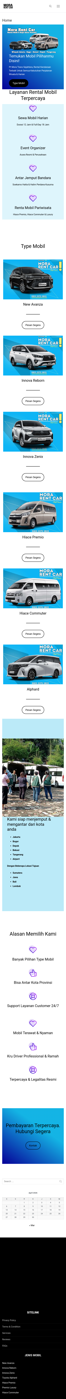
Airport (16, 859)
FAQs (4, 1345)
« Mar (32, 1225)
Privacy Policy (9, 1320)
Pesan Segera (33, 325)
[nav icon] (58, 6)
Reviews (6, 1339)
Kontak (33, 1145)
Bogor (16, 841)
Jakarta (16, 837)
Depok (16, 846)
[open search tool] (50, 6)
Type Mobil (19, 83)
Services (6, 1333)
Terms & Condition (11, 1326)
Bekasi (16, 850)
